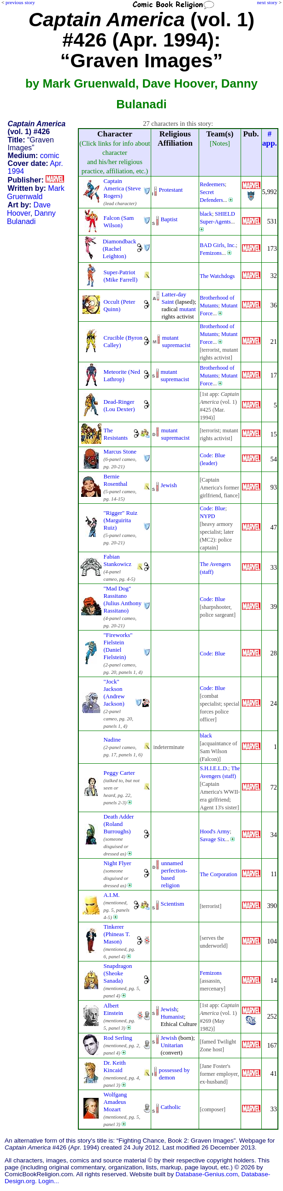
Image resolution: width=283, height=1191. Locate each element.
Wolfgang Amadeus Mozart (115, 1102)
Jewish (168, 485)
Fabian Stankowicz (117, 560)
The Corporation (218, 874)
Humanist (171, 1016)
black (206, 214)
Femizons (211, 253)
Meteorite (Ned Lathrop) (122, 375)
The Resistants (116, 434)
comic (49, 155)
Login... (48, 1181)
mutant (187, 309)
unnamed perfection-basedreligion (174, 874)
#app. (269, 138)
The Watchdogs (217, 276)
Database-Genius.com (207, 1174)
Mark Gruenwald (36, 192)
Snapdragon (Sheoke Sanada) (118, 973)
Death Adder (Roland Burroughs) (119, 824)
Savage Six (212, 839)
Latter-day (173, 294)
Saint (167, 301)
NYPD (207, 516)
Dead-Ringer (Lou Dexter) (119, 405)
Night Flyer (117, 863)
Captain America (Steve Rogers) (122, 188)
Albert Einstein (113, 1009)
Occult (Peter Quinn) (120, 305)
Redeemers (212, 184)
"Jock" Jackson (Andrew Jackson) (114, 692)
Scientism (172, 903)
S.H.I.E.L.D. (214, 768)
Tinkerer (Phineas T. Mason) (117, 934)
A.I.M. (112, 894)
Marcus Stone (120, 451)
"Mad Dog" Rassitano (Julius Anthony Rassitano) (123, 599)
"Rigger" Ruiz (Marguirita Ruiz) (121, 520)
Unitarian (171, 1045)
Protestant (171, 189)
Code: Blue (212, 508)
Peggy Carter (119, 772)
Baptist (168, 219)
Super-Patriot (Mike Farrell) (121, 276)
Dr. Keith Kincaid (115, 1066)
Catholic (170, 1106)
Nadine (112, 739)
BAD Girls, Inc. (218, 245)
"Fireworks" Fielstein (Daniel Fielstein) (118, 645)
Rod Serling (118, 1037)
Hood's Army (215, 831)
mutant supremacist (176, 341)
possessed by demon (174, 1074)
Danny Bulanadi (31, 217)
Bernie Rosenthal (116, 480)
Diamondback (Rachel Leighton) (119, 248)
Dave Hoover (29, 209)
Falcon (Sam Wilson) (119, 221)
